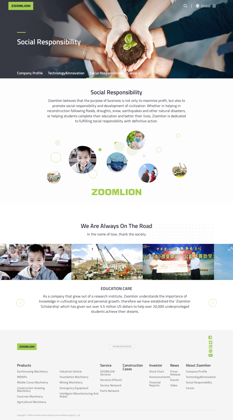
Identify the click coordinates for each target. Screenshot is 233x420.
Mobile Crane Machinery (32, 382)
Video (173, 385)
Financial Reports (155, 384)
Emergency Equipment (74, 388)
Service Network (110, 385)
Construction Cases (133, 367)
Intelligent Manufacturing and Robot (79, 395)
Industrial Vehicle (71, 371)
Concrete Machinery (30, 396)
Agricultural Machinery (31, 401)
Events (174, 379)
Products (24, 365)
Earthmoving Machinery (32, 371)
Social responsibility (106, 73)
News (174, 365)
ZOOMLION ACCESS (122, 346)
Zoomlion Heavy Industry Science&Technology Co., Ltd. (57, 415)
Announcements (159, 376)
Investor (155, 365)
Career (132, 73)
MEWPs (22, 376)
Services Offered (111, 379)
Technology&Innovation (66, 73)
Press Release (175, 373)
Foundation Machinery (74, 376)
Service (105, 365)
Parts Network (109, 390)
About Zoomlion (198, 365)
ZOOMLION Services (107, 373)
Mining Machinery (71, 382)
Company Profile (30, 73)
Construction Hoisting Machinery (31, 389)
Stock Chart (156, 371)
